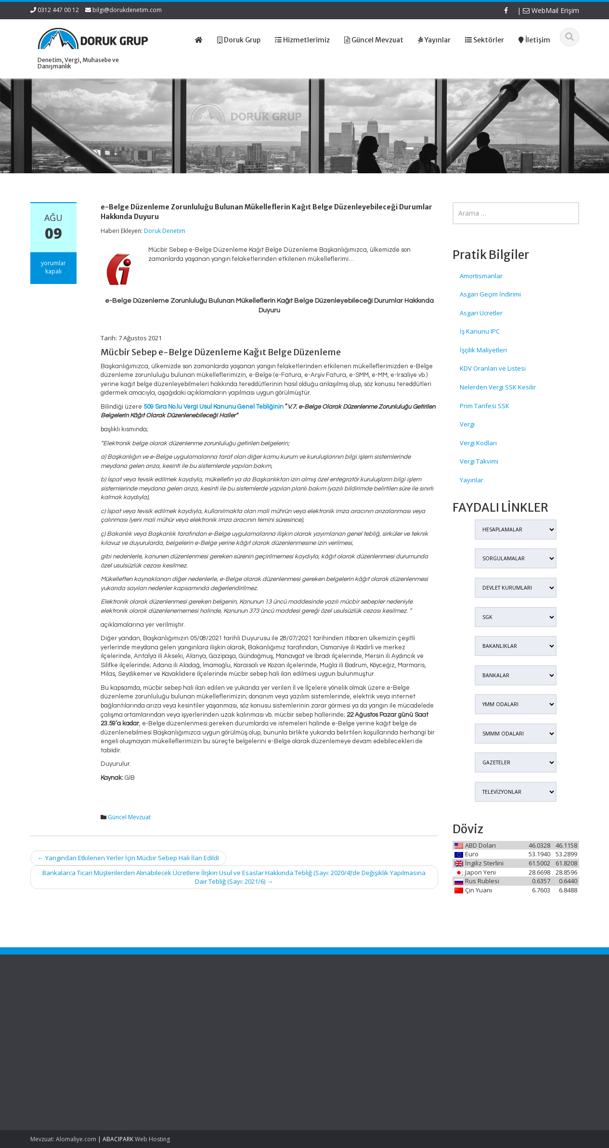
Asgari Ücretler (481, 313)
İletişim (331, 1044)
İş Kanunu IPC (480, 331)
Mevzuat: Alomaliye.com (63, 1139)
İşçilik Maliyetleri (483, 350)
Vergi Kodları (478, 443)
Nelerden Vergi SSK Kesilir (498, 387)
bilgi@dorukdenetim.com (127, 10)
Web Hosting (152, 1139)
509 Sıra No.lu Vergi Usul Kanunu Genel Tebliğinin (213, 406)
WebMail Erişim (551, 10)
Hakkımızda (338, 1017)
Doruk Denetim (164, 231)
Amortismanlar (481, 275)
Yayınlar (471, 480)
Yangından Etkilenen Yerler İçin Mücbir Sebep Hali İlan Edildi (128, 857)
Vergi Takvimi (479, 461)
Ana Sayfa (336, 1008)
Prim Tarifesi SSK (484, 405)
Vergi (467, 424)
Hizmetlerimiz (340, 1025)
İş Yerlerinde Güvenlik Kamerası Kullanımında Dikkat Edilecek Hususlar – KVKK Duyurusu (73, 1021)
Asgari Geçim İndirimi (490, 294)
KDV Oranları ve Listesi (493, 368)
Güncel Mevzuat (129, 817)
